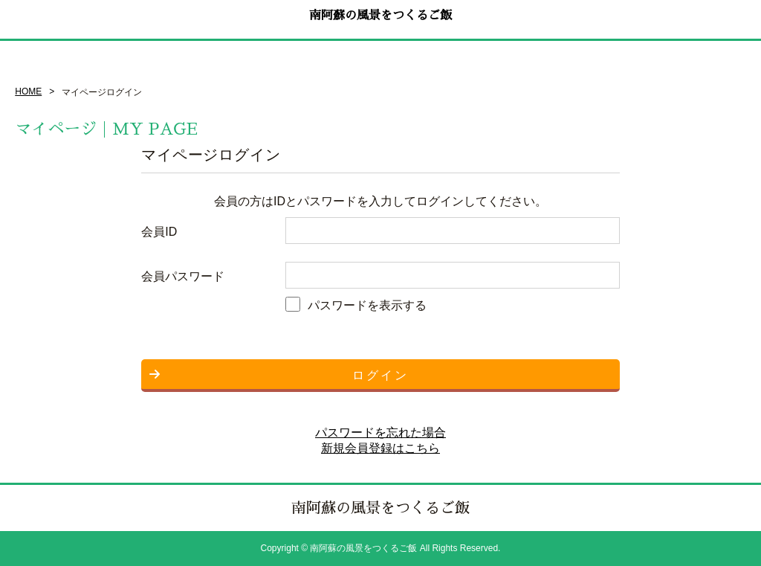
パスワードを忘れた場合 (380, 432)
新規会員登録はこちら (380, 448)
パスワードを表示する (367, 305)
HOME (28, 91)
